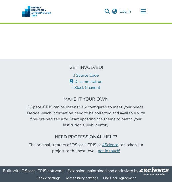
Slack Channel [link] (86, 87)
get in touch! (109, 151)
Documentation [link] (86, 81)
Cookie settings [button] (48, 178)
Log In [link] (125, 11)
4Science (110, 145)
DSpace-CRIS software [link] (43, 171)
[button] (37, 11)
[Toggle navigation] (143, 11)
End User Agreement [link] (119, 178)
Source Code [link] (86, 75)
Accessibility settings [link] (81, 178)
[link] (154, 171)
